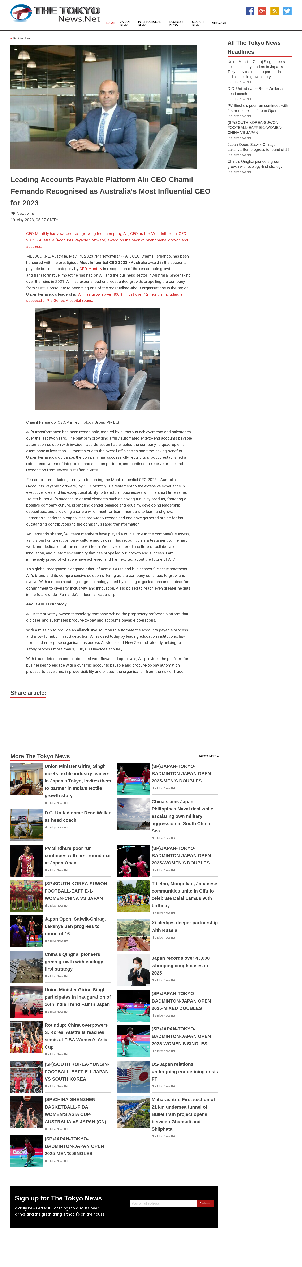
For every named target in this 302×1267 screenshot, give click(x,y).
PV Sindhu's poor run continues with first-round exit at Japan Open (78, 856)
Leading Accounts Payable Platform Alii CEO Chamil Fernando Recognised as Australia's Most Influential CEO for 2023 (110, 191)
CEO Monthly (90, 268)
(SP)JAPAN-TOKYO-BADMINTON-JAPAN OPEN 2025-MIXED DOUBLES (181, 1001)
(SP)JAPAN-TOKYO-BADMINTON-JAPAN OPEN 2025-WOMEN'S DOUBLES (181, 856)
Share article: (28, 693)
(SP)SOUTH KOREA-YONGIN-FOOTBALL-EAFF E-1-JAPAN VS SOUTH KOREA (77, 1071)
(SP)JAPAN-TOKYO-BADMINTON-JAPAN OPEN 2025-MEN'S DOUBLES (181, 774)
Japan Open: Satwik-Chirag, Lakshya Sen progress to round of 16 (75, 926)
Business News (176, 23)
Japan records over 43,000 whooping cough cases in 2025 (181, 965)
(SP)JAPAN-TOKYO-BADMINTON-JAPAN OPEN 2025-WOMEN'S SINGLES (181, 1036)
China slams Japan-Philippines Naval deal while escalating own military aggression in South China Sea (182, 816)
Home (110, 23)
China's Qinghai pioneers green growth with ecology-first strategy (75, 962)
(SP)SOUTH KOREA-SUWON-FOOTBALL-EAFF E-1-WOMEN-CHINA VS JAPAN (77, 891)
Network (219, 23)
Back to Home (20, 38)
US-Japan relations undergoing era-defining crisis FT (185, 1071)
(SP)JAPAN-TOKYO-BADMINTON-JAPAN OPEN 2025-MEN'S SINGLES (74, 1146)
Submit (205, 1203)
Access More (207, 756)
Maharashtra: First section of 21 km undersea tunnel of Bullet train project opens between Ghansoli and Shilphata (183, 1114)
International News (149, 23)
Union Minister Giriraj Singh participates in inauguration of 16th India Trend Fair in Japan (78, 997)
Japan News (125, 23)
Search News (198, 23)
